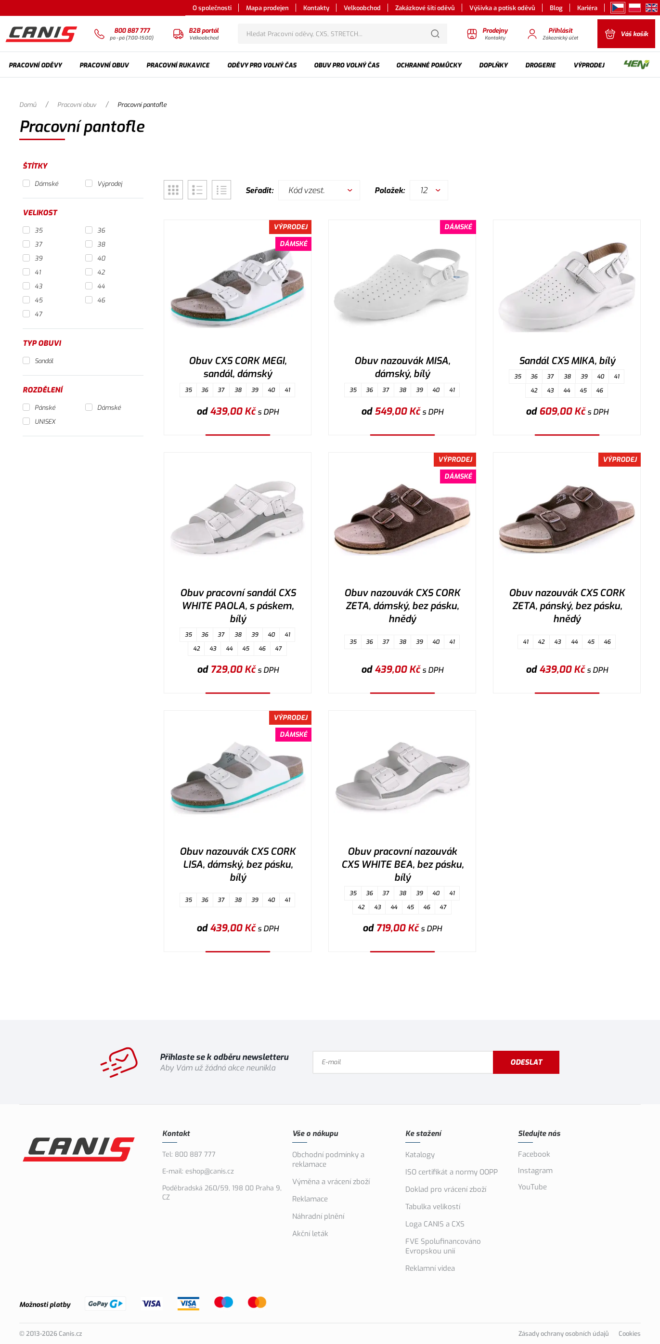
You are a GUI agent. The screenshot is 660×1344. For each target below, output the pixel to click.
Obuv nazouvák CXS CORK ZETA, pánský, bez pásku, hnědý (567, 606)
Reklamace (310, 1199)
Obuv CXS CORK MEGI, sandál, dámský (237, 367)
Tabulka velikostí (432, 1207)
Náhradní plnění (318, 1216)
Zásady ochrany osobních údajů (563, 1334)
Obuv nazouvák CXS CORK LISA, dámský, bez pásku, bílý (238, 864)
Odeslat (526, 1062)
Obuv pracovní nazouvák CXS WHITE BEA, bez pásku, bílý (402, 864)
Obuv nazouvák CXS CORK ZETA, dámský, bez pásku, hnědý (402, 606)
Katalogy (420, 1155)
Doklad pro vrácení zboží (445, 1189)
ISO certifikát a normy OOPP (451, 1172)
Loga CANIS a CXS (435, 1224)
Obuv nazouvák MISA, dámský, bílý (402, 367)
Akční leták (310, 1234)
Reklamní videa (430, 1268)
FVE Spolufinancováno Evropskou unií (443, 1246)
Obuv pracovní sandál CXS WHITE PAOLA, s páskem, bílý (238, 606)
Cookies (630, 1334)
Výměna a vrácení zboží (331, 1182)
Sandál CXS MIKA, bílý (567, 360)
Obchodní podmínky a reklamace (328, 1159)
